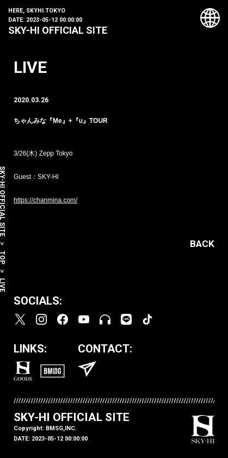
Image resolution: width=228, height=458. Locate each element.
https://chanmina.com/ (45, 200)
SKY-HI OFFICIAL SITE (57, 30)
